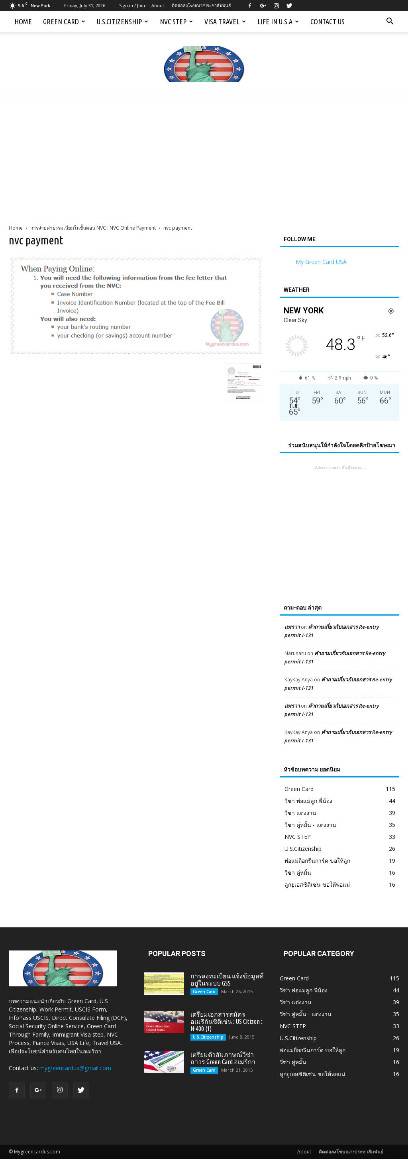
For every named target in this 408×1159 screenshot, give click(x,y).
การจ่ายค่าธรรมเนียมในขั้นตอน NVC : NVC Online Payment (93, 227)
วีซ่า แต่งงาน (300, 813)
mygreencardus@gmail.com (75, 1068)
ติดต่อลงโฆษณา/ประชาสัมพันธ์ (201, 5)
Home (23, 22)
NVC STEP (176, 22)
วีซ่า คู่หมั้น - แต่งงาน (310, 824)
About (157, 5)
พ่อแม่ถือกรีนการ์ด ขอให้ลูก (317, 860)
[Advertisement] (204, 156)
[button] (389, 21)
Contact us (327, 22)
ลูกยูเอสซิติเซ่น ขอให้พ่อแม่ (317, 884)
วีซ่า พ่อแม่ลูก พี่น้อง (308, 801)
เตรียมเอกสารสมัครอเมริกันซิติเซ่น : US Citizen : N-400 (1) (226, 1021)
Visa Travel (225, 22)
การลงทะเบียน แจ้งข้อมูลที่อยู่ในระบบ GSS (227, 979)
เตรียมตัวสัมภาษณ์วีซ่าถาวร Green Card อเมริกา (222, 1058)
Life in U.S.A (278, 22)
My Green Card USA (321, 262)
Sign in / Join (132, 5)
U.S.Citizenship (122, 22)
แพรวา (292, 626)
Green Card (64, 22)
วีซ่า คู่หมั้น (297, 872)
